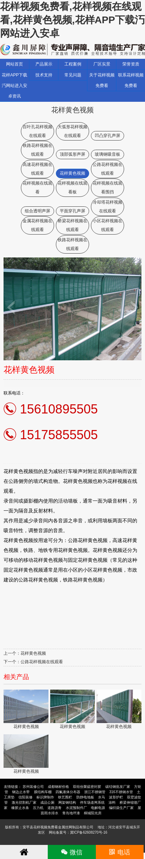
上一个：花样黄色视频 (25, 653)
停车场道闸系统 (92, 802)
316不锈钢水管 (121, 792)
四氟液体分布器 (68, 792)
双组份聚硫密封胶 (87, 787)
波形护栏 (116, 797)
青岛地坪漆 (71, 813)
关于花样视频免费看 (102, 80)
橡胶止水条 (20, 808)
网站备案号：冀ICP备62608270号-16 (78, 832)
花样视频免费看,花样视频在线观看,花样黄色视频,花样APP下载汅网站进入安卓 (72, 20)
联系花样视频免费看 (131, 80)
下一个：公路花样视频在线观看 (33, 661)
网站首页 (14, 64)
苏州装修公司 (33, 787)
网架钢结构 (67, 802)
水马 (101, 797)
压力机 (38, 808)
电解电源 (98, 808)
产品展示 (43, 64)
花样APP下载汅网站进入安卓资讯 (14, 86)
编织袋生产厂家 (121, 808)
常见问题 (72, 75)
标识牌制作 (45, 797)
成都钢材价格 (58, 787)
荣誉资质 (130, 64)
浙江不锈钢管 (94, 792)
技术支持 (43, 75)
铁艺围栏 (65, 797)
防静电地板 (85, 797)
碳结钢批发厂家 (117, 787)
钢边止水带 (21, 792)
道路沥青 (54, 808)
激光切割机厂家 (24, 802)
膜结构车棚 (43, 792)
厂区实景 (101, 64)
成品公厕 (47, 802)
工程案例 (72, 64)
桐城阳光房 (93, 813)
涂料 (112, 802)
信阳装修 (25, 797)
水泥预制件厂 (76, 808)
